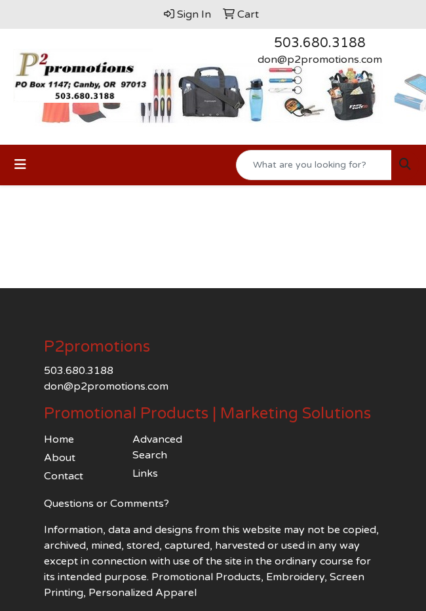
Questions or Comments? (106, 503)
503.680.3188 (320, 43)
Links (145, 473)
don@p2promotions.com (320, 59)
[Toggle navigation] (20, 164)
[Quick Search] (314, 165)
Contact (63, 476)
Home (59, 439)
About (59, 457)
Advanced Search (157, 447)
